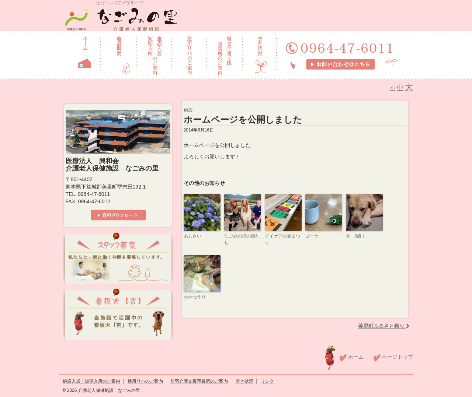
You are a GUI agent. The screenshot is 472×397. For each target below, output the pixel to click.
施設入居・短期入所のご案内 (91, 381)
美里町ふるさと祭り (383, 326)
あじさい (192, 236)
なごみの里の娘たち (242, 239)
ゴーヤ (312, 236)
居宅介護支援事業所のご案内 (199, 381)
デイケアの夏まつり (282, 239)
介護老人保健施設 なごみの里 (108, 390)
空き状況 (244, 381)
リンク (267, 381)
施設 (188, 110)
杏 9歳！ (356, 236)
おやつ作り (195, 297)
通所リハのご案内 (145, 381)
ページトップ (397, 356)
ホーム (356, 356)
